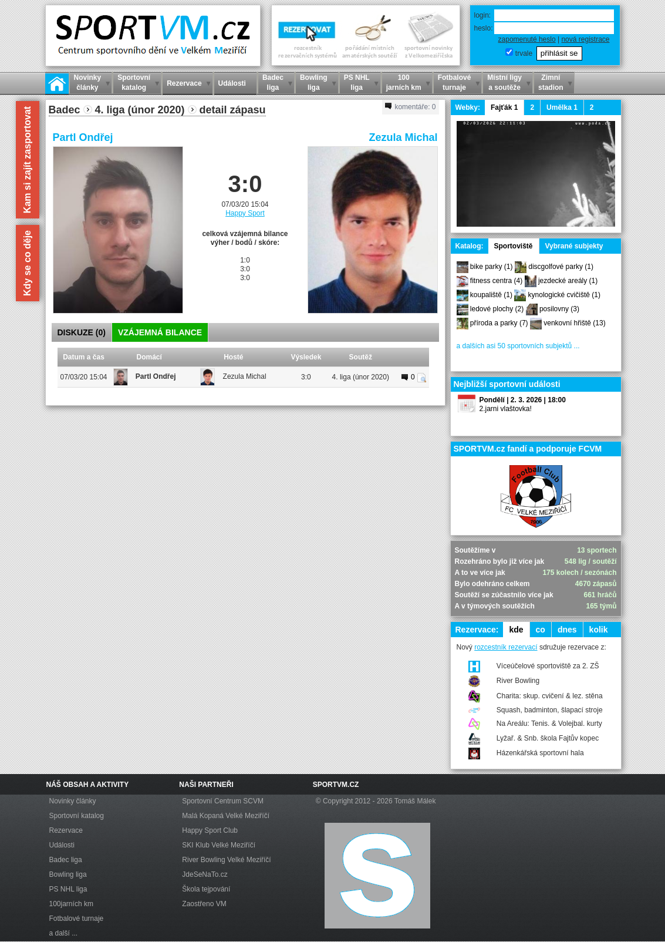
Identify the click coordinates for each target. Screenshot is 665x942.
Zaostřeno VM (204, 904)
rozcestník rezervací (505, 647)
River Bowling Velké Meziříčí (226, 860)
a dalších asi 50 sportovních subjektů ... (518, 346)
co (540, 629)
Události (62, 845)
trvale (523, 53)
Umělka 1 (562, 107)
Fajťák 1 (504, 107)
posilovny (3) (559, 309)
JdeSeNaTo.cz (204, 874)
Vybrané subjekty (574, 246)
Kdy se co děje (27, 263)
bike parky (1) (491, 267)
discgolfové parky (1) (560, 267)
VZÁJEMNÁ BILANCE (160, 332)
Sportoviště (513, 246)
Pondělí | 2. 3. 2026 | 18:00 (523, 400)
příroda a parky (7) (499, 323)
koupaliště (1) (491, 295)
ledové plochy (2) (497, 309)
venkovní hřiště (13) (574, 323)
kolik (598, 629)
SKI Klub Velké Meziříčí (218, 845)
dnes (567, 629)
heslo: (483, 28)
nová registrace (585, 39)
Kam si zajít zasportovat (27, 159)
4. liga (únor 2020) (360, 377)
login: (482, 15)
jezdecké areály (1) (568, 281)
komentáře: (410, 107)
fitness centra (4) (496, 281)
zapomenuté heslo (527, 39)
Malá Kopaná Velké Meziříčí (225, 816)
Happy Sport (245, 213)
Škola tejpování (206, 889)
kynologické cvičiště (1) (564, 295)
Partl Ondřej (83, 137)
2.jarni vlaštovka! (506, 409)
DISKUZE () (82, 332)
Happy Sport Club (210, 830)
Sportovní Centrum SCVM (223, 801)
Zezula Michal (403, 137)
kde (516, 629)
